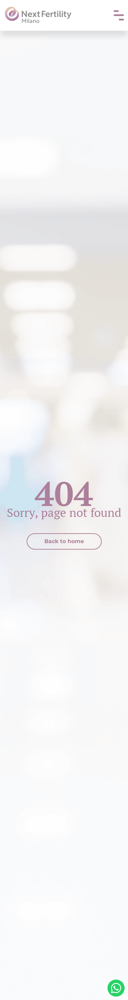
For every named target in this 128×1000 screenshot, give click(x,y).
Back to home (64, 541)
